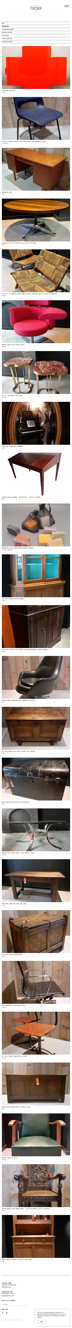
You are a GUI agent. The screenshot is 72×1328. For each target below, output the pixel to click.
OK (41, 1322)
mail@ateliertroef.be (8, 1296)
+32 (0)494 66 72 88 (8, 1294)
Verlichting (5, 35)
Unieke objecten (7, 38)
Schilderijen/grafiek (8, 29)
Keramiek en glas (7, 41)
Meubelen (5, 26)
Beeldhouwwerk (7, 32)
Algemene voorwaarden (15, 1320)
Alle (3, 23)
